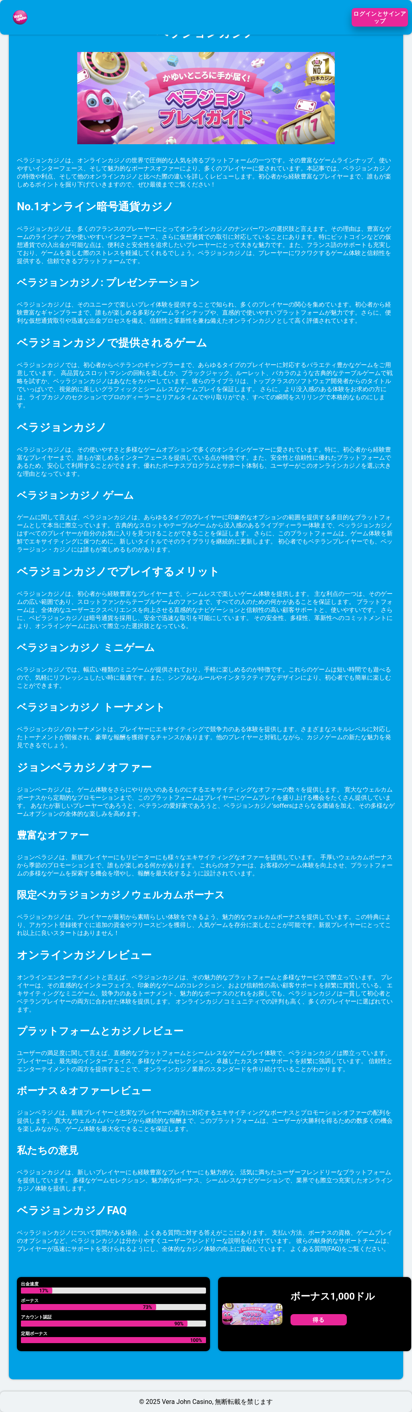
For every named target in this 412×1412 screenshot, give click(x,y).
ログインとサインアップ (379, 17)
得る (318, 1320)
